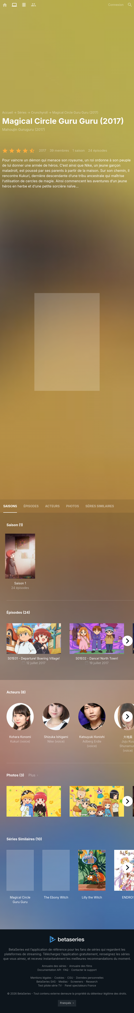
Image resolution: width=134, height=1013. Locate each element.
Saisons (10, 506)
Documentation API (49, 970)
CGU (70, 977)
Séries (22, 112)
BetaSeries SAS (46, 981)
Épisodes (31, 506)
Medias (63, 981)
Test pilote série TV (50, 985)
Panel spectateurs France (80, 985)
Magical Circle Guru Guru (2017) (75, 112)
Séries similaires (99, 506)
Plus (31, 775)
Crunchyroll (39, 112)
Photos (72, 506)
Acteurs (52, 506)
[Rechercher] (130, 5)
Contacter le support (84, 970)
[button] (20, 728)
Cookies (59, 977)
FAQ (65, 970)
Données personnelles (89, 977)
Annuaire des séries (54, 966)
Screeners (76, 981)
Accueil (7, 112)
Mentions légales (40, 977)
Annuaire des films (80, 966)
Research (91, 981)
